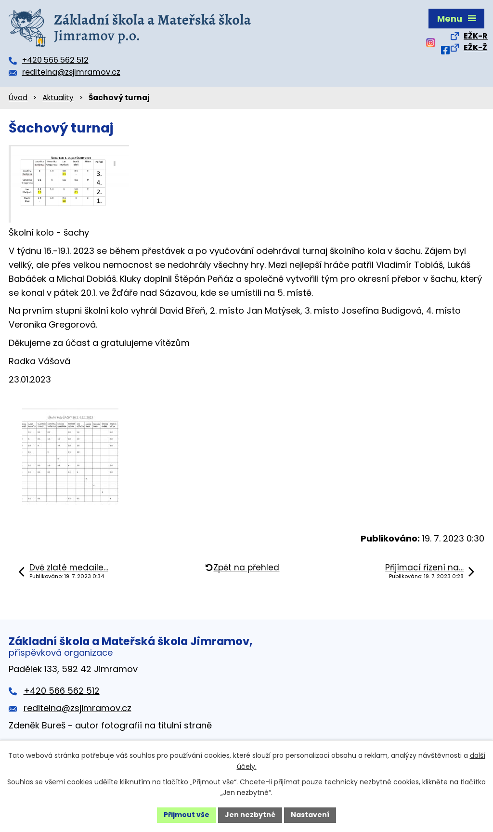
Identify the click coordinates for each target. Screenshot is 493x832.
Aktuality (58, 97)
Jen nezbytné (250, 814)
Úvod (18, 97)
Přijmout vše (186, 814)
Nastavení (310, 814)
